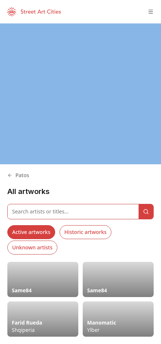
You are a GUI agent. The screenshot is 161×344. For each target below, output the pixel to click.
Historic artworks (85, 231)
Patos (18, 175)
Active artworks (31, 231)
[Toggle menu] (151, 12)
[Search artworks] (73, 211)
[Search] (146, 211)
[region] (80, 93)
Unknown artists (32, 247)
